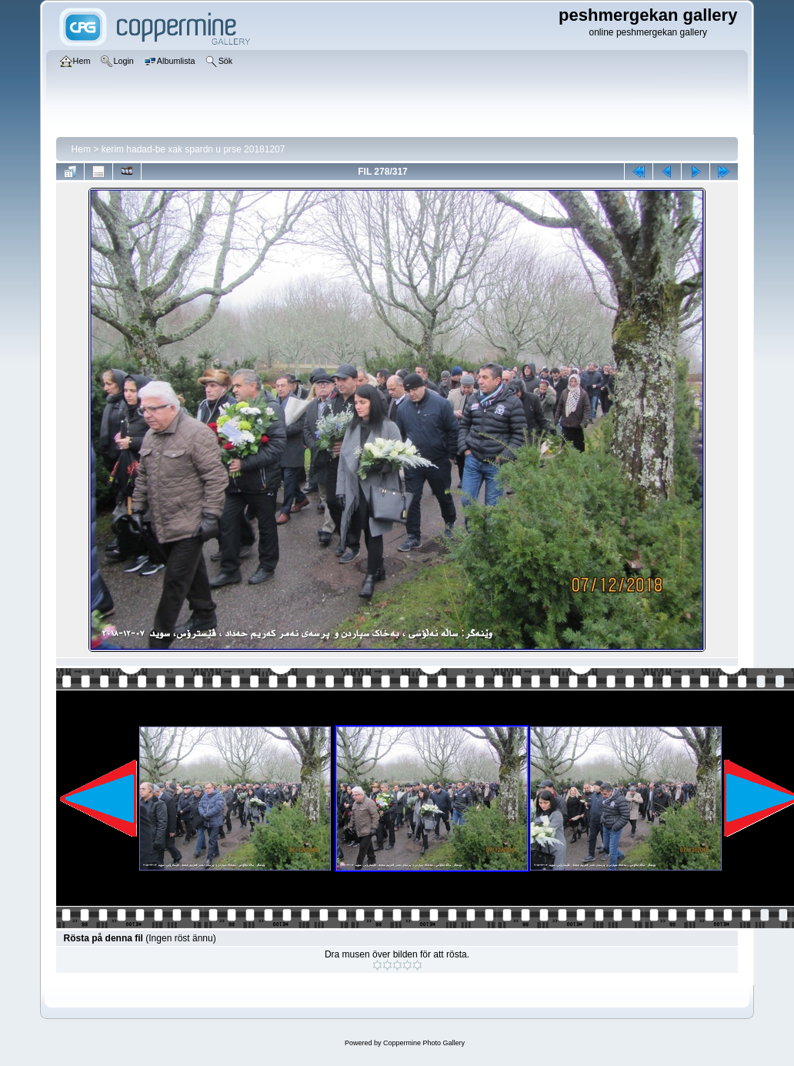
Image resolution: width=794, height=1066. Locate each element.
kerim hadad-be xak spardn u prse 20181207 (193, 149)
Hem (81, 149)
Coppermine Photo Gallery (424, 1043)
